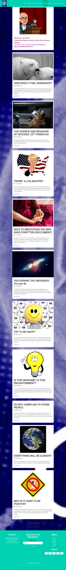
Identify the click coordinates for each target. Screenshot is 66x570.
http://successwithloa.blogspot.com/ (23, 46)
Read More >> (17, 96)
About (29, 3)
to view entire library (38, 44)
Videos (45, 3)
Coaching (34, 3)
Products (40, 3)
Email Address (33, 540)
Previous (30, 526)
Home (24, 3)
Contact (50, 3)
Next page (36, 526)
